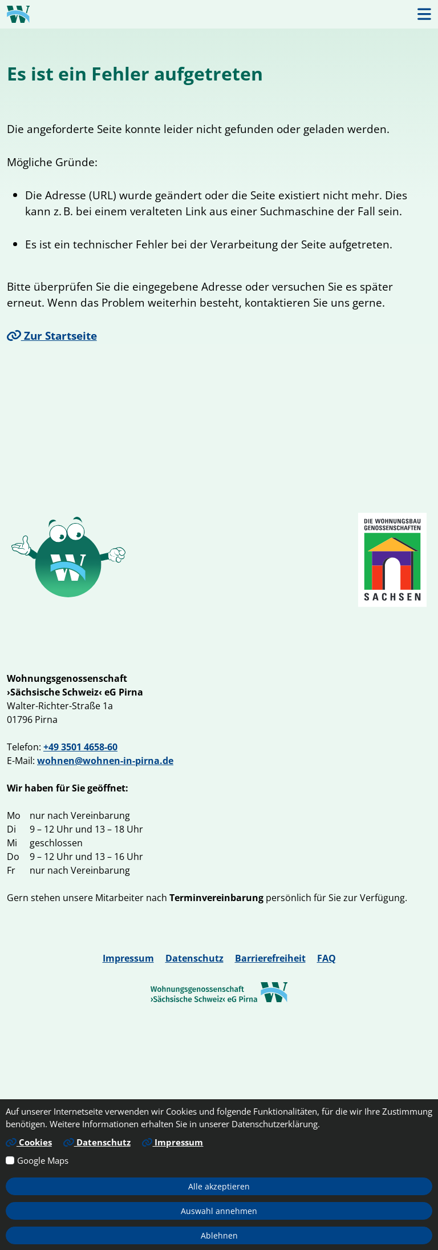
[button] (424, 14)
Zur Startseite (52, 335)
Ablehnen (219, 1235)
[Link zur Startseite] (18, 14)
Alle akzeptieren (219, 1186)
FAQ (326, 958)
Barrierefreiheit (270, 958)
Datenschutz (194, 958)
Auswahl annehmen (219, 1210)
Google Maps (42, 1160)
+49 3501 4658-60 (80, 747)
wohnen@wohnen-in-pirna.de (105, 760)
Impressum (128, 958)
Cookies (29, 1142)
